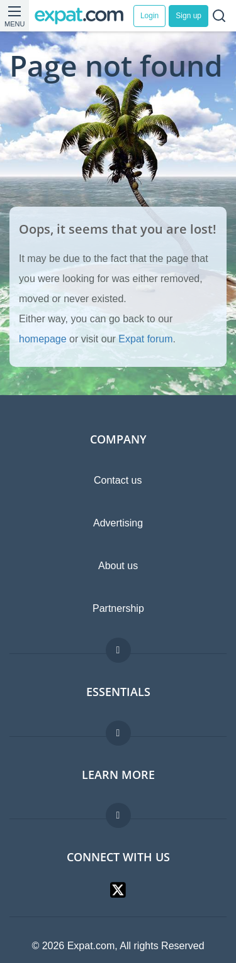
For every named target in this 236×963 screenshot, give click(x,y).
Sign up (188, 15)
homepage (43, 339)
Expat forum (145, 339)
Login (149, 15)
